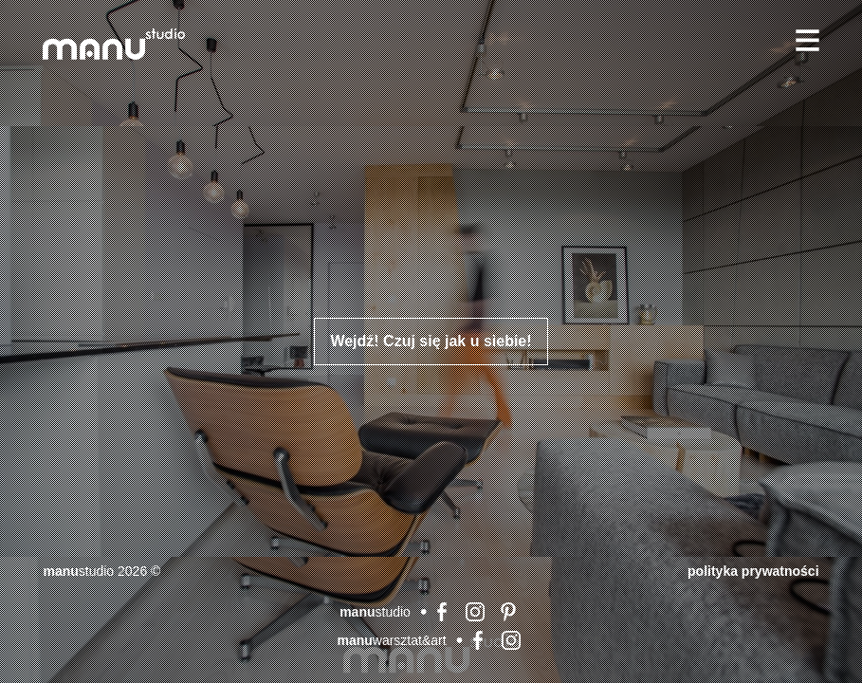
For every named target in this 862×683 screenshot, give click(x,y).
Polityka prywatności (753, 571)
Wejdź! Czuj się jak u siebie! (430, 341)
